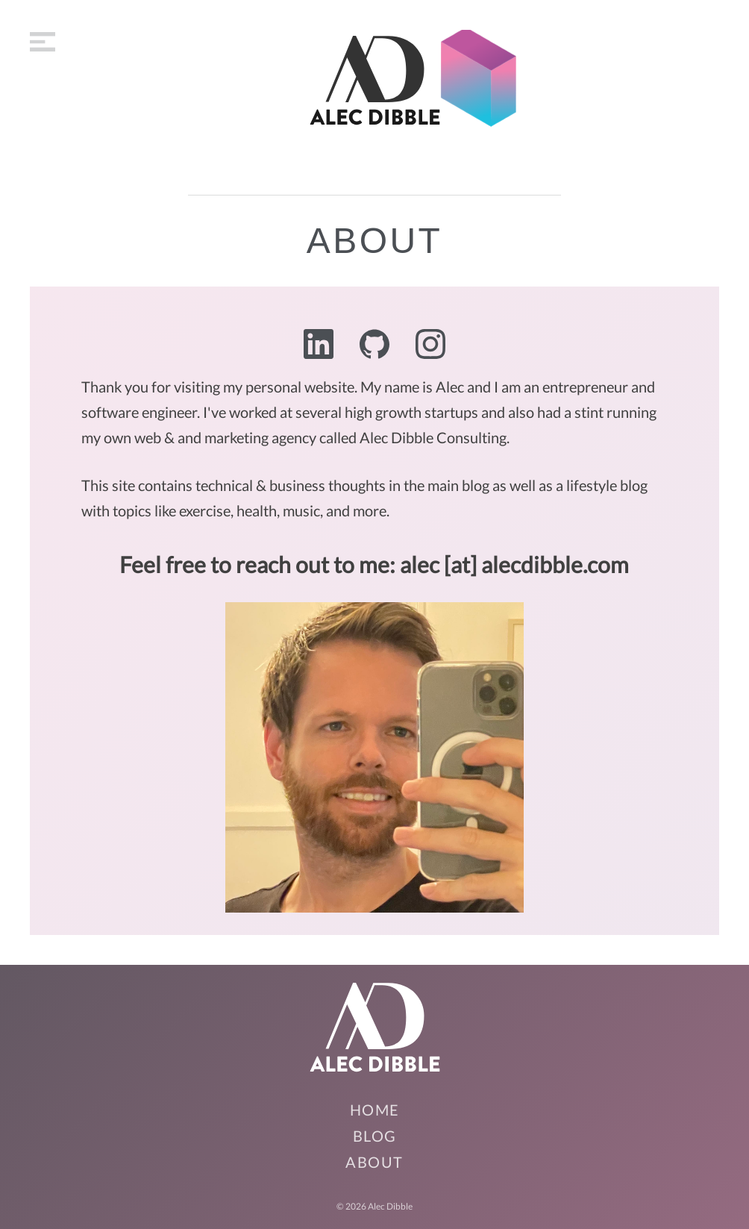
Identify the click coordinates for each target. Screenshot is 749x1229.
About (374, 1161)
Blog (375, 1135)
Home (375, 1109)
